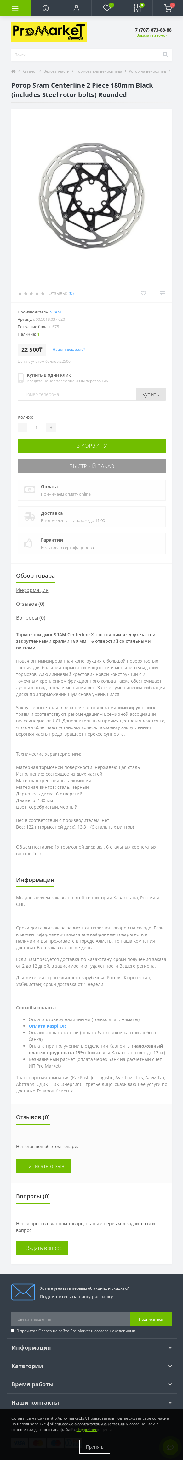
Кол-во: (25, 417)
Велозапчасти (56, 71)
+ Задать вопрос (42, 1247)
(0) (71, 293)
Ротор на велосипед (147, 71)
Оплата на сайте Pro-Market (64, 1331)
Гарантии (52, 540)
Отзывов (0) (30, 603)
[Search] (165, 55)
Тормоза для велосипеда (99, 71)
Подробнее (87, 1429)
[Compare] (162, 293)
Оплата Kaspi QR (47, 1026)
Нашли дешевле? (69, 349)
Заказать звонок (152, 35)
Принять (95, 1447)
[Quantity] (36, 427)
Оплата (49, 487)
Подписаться (151, 1319)
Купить (150, 394)
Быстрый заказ (91, 466)
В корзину (91, 445)
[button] (76, 8)
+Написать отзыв (43, 1166)
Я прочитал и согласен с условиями (75, 1331)
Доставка (52, 513)
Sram (55, 312)
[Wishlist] (143, 293)
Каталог (29, 71)
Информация (32, 590)
